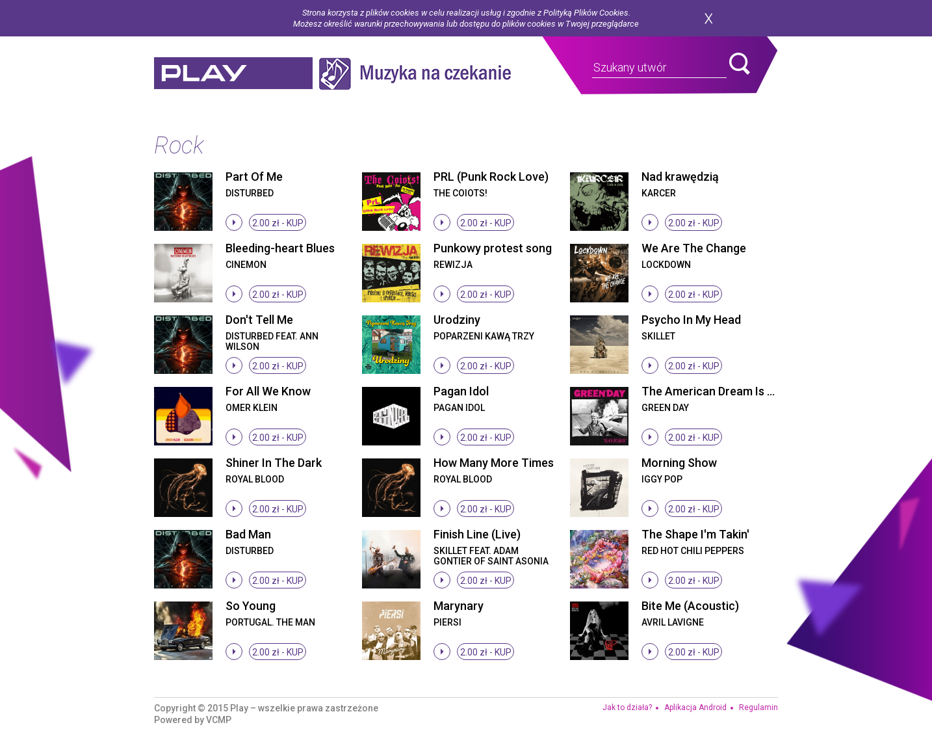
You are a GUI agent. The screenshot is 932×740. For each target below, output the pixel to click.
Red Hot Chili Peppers (692, 551)
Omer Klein (252, 408)
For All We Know (268, 391)
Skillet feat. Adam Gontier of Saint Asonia (491, 556)
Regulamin (758, 707)
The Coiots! (460, 193)
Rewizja (453, 264)
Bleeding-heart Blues (280, 248)
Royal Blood (255, 479)
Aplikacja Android (695, 707)
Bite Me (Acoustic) (690, 606)
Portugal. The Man (270, 622)
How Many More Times (494, 462)
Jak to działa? (627, 707)
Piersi (447, 622)
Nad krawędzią (680, 176)
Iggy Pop (661, 479)
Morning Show (679, 462)
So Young (251, 606)
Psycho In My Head (691, 319)
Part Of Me (254, 176)
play (233, 74)
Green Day (665, 408)
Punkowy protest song (493, 248)
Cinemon (246, 264)
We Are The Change (693, 248)
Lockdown (666, 264)
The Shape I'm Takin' (695, 534)
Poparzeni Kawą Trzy (484, 336)
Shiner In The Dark (274, 462)
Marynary (459, 606)
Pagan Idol (461, 391)
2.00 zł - (278, 223)
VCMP (218, 720)
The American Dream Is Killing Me (728, 391)
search (739, 64)
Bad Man (248, 534)
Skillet (658, 336)
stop (234, 222)
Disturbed (250, 193)
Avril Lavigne (672, 622)
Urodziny (457, 319)
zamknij (708, 18)
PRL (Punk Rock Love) (491, 176)
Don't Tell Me (259, 319)
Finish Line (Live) (477, 534)
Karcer (658, 193)
